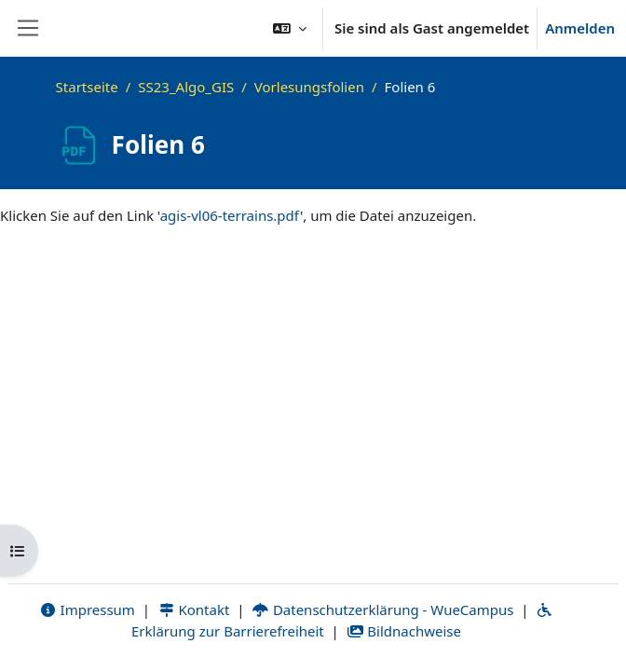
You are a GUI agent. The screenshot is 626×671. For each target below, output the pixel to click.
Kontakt (193, 609)
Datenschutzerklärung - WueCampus (382, 609)
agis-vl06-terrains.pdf (230, 215)
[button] (290, 28)
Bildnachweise (404, 631)
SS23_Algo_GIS (186, 86)
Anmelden (580, 28)
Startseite (87, 86)
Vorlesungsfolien (309, 86)
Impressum (87, 609)
